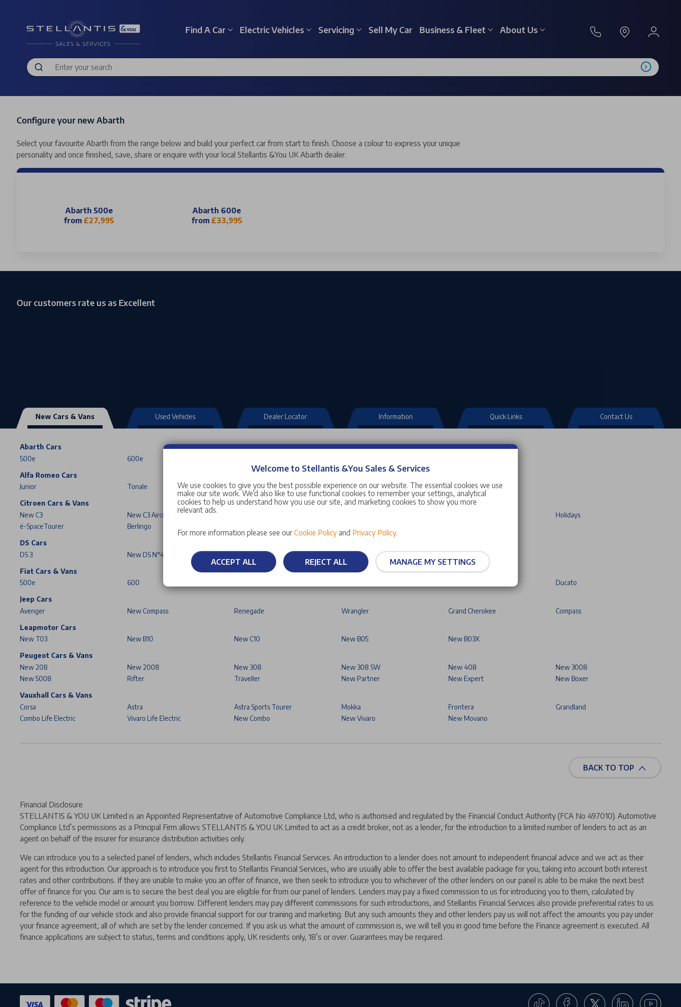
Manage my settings (433, 562)
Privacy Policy (374, 532)
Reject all (326, 562)
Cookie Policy (315, 532)
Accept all (233, 562)
